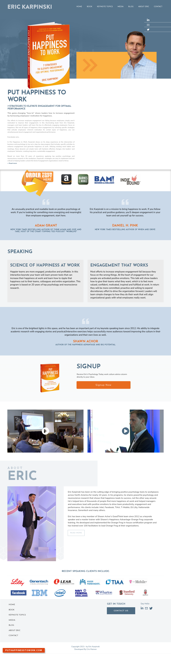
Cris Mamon (92, 649)
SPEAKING (19, 252)
